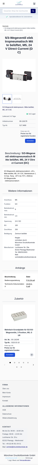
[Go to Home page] (19, 3)
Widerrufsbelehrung (9, 418)
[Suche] (33, 11)
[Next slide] (33, 365)
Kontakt (5, 401)
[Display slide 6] (17, 367)
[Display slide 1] (10, 362)
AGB (4, 410)
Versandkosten (25, 460)
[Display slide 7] (21, 367)
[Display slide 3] (19, 362)
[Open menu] (3, 3)
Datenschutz (6, 414)
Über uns (5, 388)
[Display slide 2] (14, 362)
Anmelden (30, 141)
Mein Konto (6, 392)
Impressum (6, 397)
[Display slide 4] (23, 362)
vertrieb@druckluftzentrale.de (16, 447)
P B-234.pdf (30, 280)
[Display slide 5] (28, 362)
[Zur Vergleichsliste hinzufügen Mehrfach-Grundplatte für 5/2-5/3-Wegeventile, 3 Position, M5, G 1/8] (32, 355)
